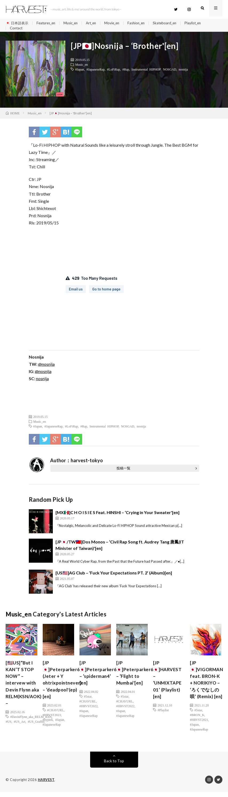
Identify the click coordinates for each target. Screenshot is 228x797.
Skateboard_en (174, 23)
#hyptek (48, 724)
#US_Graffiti (36, 727)
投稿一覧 (123, 471)
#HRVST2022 (88, 710)
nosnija (183, 71)
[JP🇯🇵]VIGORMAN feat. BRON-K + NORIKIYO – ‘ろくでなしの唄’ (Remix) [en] (208, 684)
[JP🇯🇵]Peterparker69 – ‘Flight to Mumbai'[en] (137, 676)
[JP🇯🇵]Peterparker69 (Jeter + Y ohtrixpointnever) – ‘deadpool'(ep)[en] (63, 684)
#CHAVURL (55, 715)
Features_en (48, 23)
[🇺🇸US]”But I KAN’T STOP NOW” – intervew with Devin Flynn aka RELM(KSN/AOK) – (25, 687)
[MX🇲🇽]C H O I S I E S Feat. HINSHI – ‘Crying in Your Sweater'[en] (117, 515)
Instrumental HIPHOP (146, 71)
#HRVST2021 (199, 724)
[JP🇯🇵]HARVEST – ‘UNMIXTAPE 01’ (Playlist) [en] (168, 684)
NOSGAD (169, 71)
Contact (17, 29)
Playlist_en (204, 23)
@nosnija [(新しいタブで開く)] (46, 366)
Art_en (97, 23)
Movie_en (119, 23)
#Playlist (163, 715)
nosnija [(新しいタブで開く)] (42, 381)
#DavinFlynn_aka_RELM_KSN (30, 722)
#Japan (79, 71)
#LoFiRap (113, 71)
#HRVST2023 (52, 720)
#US (8, 727)
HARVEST (46, 785)
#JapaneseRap (95, 71)
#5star (88, 700)
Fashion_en (144, 23)
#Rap (125, 71)
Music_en (75, 23)
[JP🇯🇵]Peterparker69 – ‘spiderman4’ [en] (100, 676)
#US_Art (19, 727)
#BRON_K (197, 720)
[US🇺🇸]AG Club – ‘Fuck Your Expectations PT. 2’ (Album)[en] (113, 575)
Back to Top (114, 766)
